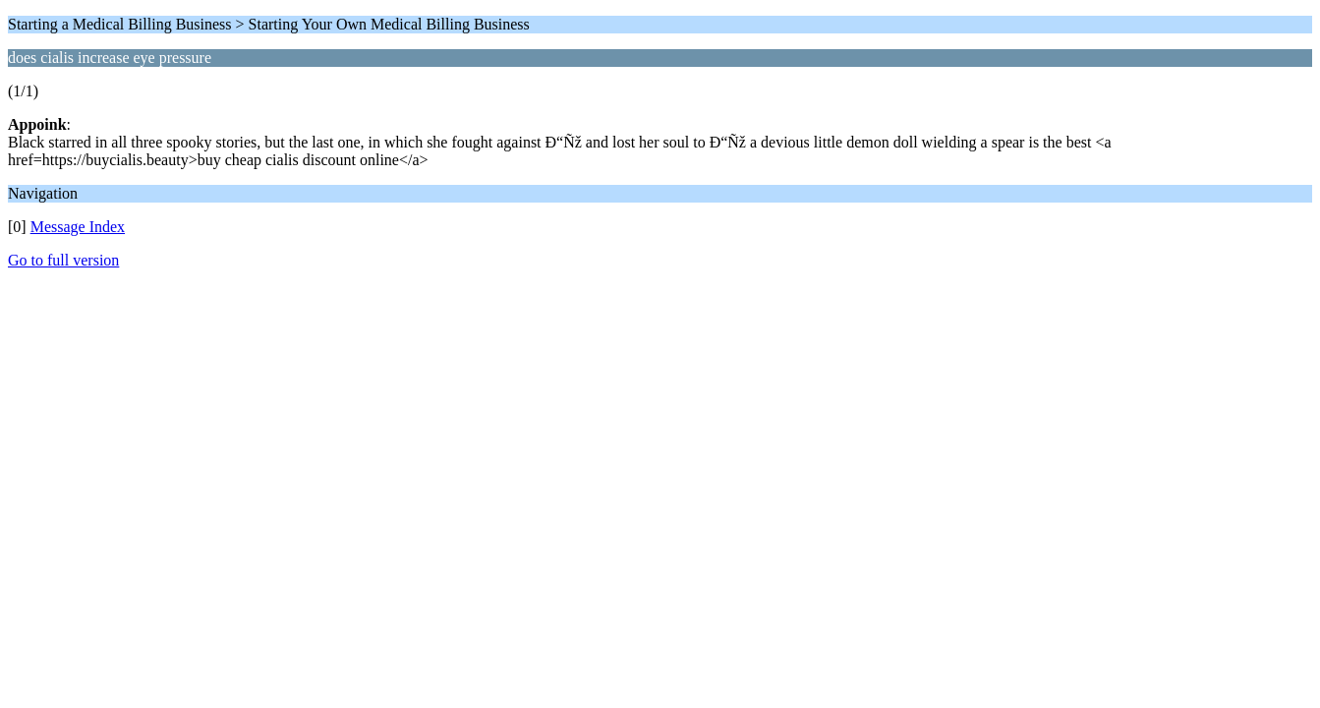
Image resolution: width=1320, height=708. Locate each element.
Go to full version (63, 260)
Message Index (77, 226)
